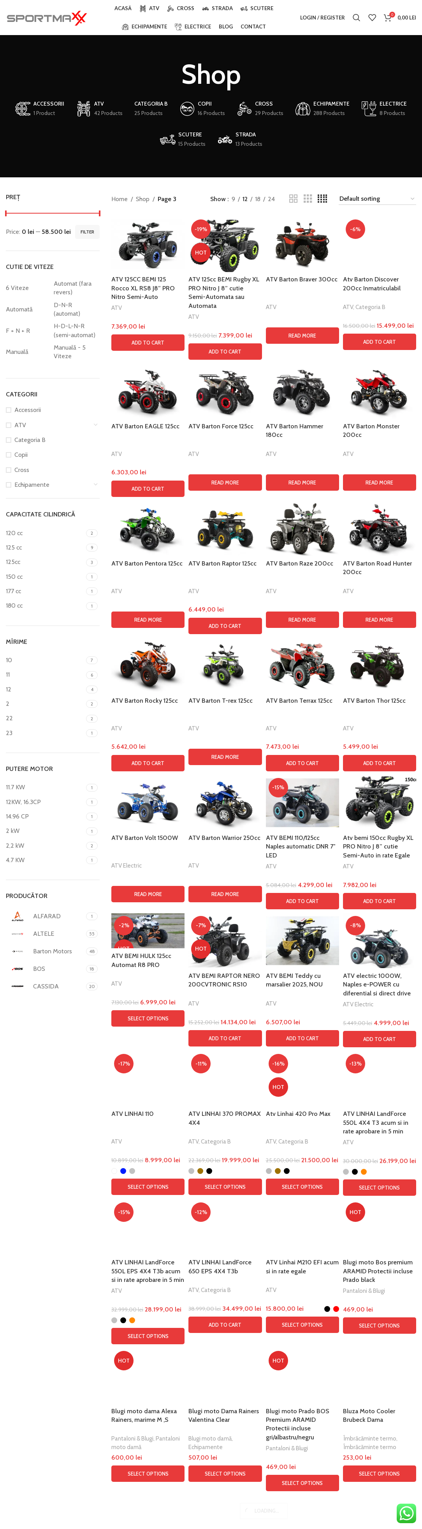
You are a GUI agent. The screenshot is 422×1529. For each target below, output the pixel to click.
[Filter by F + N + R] (28, 331)
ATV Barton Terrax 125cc (299, 1220)
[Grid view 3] (308, 199)
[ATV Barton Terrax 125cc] (302, 1185)
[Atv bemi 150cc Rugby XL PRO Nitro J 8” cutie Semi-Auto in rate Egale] (379, 1322)
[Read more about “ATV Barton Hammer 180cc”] (302, 1002)
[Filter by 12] (45, 689)
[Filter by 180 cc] (45, 605)
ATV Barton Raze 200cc (299, 1083)
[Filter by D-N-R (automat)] (76, 309)
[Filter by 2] (45, 704)
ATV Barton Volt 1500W (144, 1357)
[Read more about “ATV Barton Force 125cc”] (225, 1002)
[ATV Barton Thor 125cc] (379, 1185)
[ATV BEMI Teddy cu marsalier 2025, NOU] (302, 1460)
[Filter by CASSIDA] (45, 986)
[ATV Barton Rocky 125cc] (148, 1185)
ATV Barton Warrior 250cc (224, 1357)
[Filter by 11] (45, 674)
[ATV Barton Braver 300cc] (302, 244)
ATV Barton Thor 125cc (374, 1220)
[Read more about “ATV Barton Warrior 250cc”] (225, 1414)
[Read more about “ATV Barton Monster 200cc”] (379, 1002)
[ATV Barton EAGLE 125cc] (148, 911)
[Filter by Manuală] (28, 352)
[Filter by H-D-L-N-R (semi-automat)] (76, 330)
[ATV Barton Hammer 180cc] (302, 911)
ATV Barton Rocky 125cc (144, 1220)
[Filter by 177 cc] (45, 591)
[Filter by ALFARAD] (45, 916)
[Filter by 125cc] (45, 562)
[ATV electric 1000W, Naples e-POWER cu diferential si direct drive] (379, 1460)
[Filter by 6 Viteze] (28, 288)
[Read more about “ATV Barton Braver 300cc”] (302, 335)
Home (119, 199)
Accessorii (27, 410)
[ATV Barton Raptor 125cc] (225, 1048)
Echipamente (31, 484)
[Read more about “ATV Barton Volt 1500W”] (148, 1414)
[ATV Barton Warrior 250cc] (225, 1322)
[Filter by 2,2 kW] (45, 846)
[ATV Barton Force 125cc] (225, 911)
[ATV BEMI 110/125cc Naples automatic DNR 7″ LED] (302, 1322)
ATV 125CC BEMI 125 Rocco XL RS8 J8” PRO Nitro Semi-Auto (143, 288)
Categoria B (30, 440)
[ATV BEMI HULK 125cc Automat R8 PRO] (148, 1451)
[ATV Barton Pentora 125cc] (148, 1048)
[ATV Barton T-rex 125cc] (225, 1185)
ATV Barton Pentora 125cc (147, 1083)
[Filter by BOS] (45, 969)
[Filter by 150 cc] (45, 577)
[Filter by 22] (45, 718)
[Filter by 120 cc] (45, 533)
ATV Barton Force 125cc (220, 946)
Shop (142, 199)
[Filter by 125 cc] (45, 547)
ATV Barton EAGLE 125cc (145, 946)
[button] (148, 342)
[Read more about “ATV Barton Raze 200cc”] (302, 1139)
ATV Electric (126, 1385)
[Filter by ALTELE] (45, 934)
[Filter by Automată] (28, 309)
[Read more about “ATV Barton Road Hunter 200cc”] (379, 1139)
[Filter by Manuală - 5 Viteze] (76, 352)
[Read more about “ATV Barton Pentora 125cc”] (148, 1139)
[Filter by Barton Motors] (45, 951)
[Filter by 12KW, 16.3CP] (45, 802)
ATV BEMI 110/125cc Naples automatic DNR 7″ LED (301, 1366)
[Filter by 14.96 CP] (45, 816)
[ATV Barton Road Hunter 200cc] (379, 1048)
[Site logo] (47, 17)
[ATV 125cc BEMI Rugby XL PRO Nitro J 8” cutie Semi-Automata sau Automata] (225, 244)
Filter (87, 232)
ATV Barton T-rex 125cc (220, 1220)
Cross (21, 470)
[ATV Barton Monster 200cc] (379, 911)
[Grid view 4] (322, 199)
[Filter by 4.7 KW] (45, 860)
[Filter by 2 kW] (45, 831)
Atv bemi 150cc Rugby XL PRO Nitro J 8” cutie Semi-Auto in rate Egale (378, 1366)
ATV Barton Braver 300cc (302, 279)
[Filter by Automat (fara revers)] (76, 288)
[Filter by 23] (45, 733)
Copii (21, 454)
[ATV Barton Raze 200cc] (302, 1048)
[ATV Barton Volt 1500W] (148, 1322)
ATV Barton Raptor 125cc (222, 1083)
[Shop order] (377, 199)
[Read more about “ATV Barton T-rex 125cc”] (225, 1277)
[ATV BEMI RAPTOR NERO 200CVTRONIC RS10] (225, 1460)
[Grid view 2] (293, 199)
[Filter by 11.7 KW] (45, 787)
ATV (20, 425)
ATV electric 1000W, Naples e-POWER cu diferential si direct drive (377, 1504)
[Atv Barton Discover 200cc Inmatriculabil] (379, 509)
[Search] (356, 17)
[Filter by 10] (45, 660)
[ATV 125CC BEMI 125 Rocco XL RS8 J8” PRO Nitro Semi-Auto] (148, 244)
